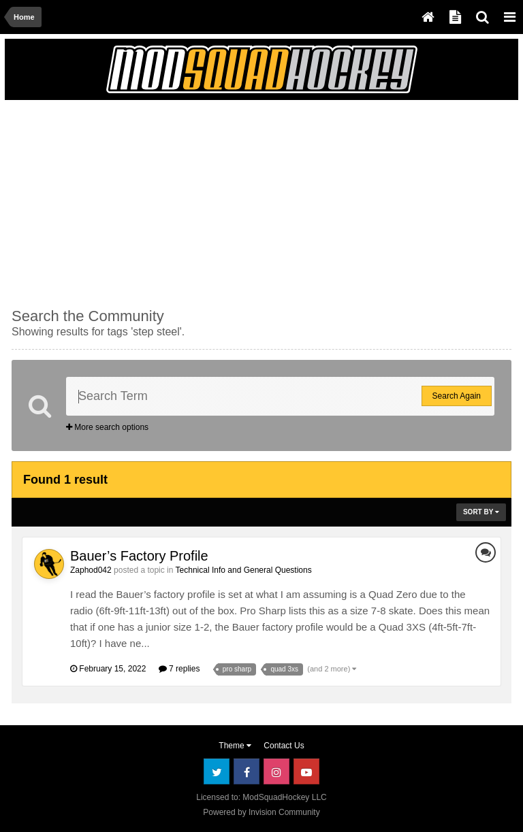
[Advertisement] (171, 202)
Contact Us (284, 745)
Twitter (216, 771)
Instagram (276, 771)
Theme (235, 745)
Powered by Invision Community (261, 812)
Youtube (306, 771)
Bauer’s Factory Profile (139, 555)
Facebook (246, 771)
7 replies (179, 668)
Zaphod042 (91, 570)
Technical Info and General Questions (244, 570)
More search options (107, 427)
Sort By (481, 512)
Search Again (456, 396)
